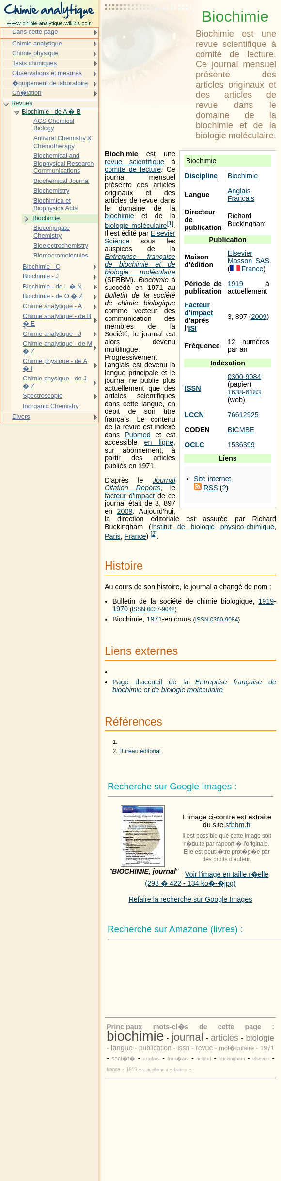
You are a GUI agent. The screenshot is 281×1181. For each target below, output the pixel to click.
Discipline (201, 176)
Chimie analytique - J (52, 333)
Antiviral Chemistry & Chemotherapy (62, 142)
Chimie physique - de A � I (55, 364)
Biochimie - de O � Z (53, 296)
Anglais (239, 191)
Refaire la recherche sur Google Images (190, 899)
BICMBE (241, 430)
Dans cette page (35, 31)
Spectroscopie (42, 395)
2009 (259, 316)
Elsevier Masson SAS (248, 257)
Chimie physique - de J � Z (55, 382)
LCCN (194, 415)
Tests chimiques (34, 63)
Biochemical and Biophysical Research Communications (63, 163)
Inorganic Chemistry (50, 405)
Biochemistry (51, 190)
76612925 (243, 415)
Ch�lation (27, 92)
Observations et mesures (47, 72)
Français (241, 198)
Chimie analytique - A (52, 306)
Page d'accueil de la (194, 686)
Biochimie (243, 176)
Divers (21, 416)
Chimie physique (35, 53)
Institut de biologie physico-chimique (212, 526)
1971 (154, 619)
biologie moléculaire (136, 225)
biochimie (119, 216)
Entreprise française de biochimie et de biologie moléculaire (140, 264)
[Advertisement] (148, 31)
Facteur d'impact (199, 309)
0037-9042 (160, 609)
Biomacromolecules (60, 255)
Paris (113, 536)
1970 (120, 609)
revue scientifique (134, 162)
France (253, 269)
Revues (21, 102)
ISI (192, 328)
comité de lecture (133, 169)
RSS (210, 488)
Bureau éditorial (140, 751)
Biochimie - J (41, 276)
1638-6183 (244, 392)
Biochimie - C (41, 266)
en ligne (158, 442)
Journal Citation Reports (140, 484)
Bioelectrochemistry (60, 245)
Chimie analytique (37, 43)
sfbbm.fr (237, 825)
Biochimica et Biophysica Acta (55, 204)
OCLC (194, 445)
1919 (235, 284)
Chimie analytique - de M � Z (57, 347)
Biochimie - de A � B (51, 111)
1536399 (241, 445)
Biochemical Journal (61, 180)
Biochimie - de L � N (52, 286)
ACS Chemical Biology (53, 124)
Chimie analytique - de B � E (57, 319)
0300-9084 (244, 376)
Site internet (212, 479)
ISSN (193, 388)
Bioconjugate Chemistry (51, 231)
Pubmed (138, 435)
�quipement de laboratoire (50, 83)
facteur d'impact (130, 496)
